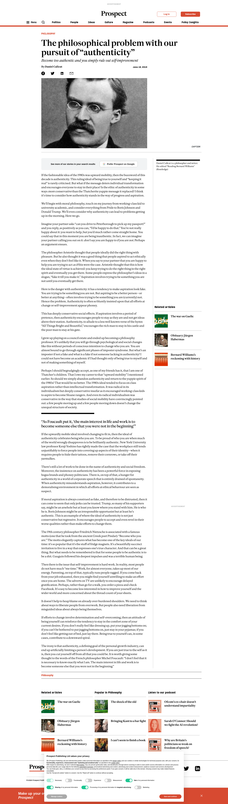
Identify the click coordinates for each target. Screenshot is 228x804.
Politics (56, 22)
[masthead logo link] (114, 14)
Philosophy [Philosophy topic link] (47, 675)
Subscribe (190, 14)
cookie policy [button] (115, 763)
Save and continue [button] (170, 796)
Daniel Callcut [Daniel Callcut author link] (53, 66)
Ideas (91, 22)
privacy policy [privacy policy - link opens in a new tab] (117, 761)
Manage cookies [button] (56, 796)
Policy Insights (190, 22)
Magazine (128, 22)
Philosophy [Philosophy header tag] (48, 33)
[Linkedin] (197, 768)
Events (168, 22)
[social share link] (71, 73)
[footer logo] (40, 769)
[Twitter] (186, 768)
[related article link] (178, 322)
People (74, 22)
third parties (80, 765)
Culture (109, 22)
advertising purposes (86, 767)
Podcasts (148, 22)
